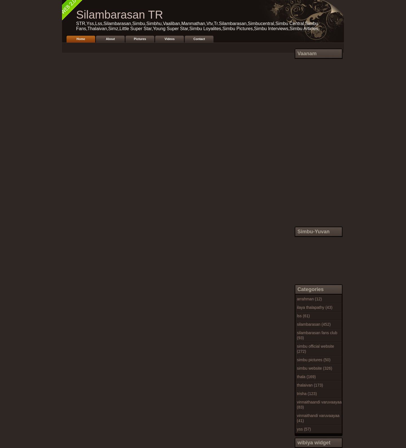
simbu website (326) (314, 368)
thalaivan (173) (310, 385)
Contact (199, 39)
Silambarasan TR (119, 14)
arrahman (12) (309, 299)
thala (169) (306, 376)
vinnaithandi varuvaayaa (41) (318, 418)
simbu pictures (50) (313, 360)
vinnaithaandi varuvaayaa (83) (319, 404)
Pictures (140, 39)
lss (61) (303, 316)
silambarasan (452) (314, 324)
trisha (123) (307, 393)
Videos (170, 39)
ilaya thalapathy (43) (314, 307)
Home (80, 39)
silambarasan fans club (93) (317, 335)
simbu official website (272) (315, 349)
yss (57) (304, 429)
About (110, 39)
